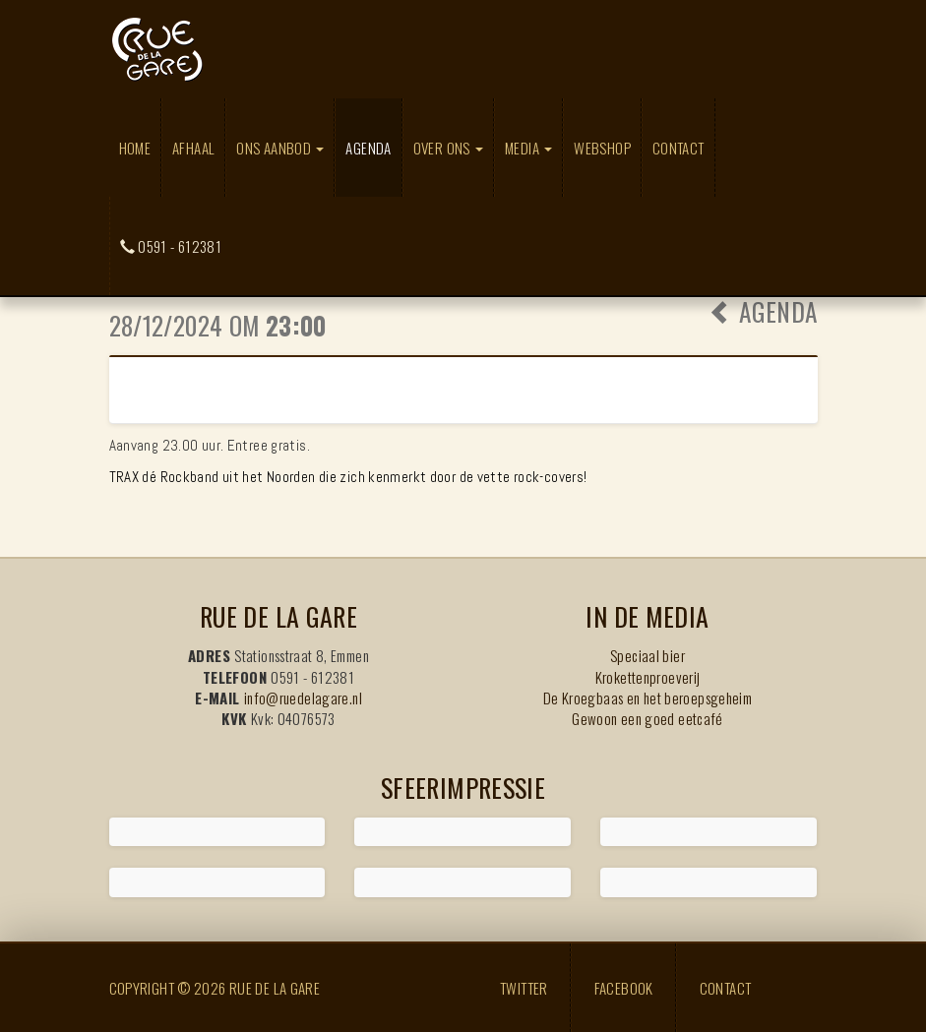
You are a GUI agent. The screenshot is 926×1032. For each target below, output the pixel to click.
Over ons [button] (448, 147)
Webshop (602, 147)
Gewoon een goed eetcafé (647, 718)
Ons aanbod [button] (280, 147)
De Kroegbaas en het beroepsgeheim (647, 697)
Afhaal (193, 147)
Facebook (623, 988)
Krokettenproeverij (648, 677)
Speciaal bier (647, 655)
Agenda (373, 147)
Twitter (524, 988)
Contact (678, 147)
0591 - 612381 (171, 246)
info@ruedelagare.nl (303, 697)
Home (135, 147)
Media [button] (528, 147)
